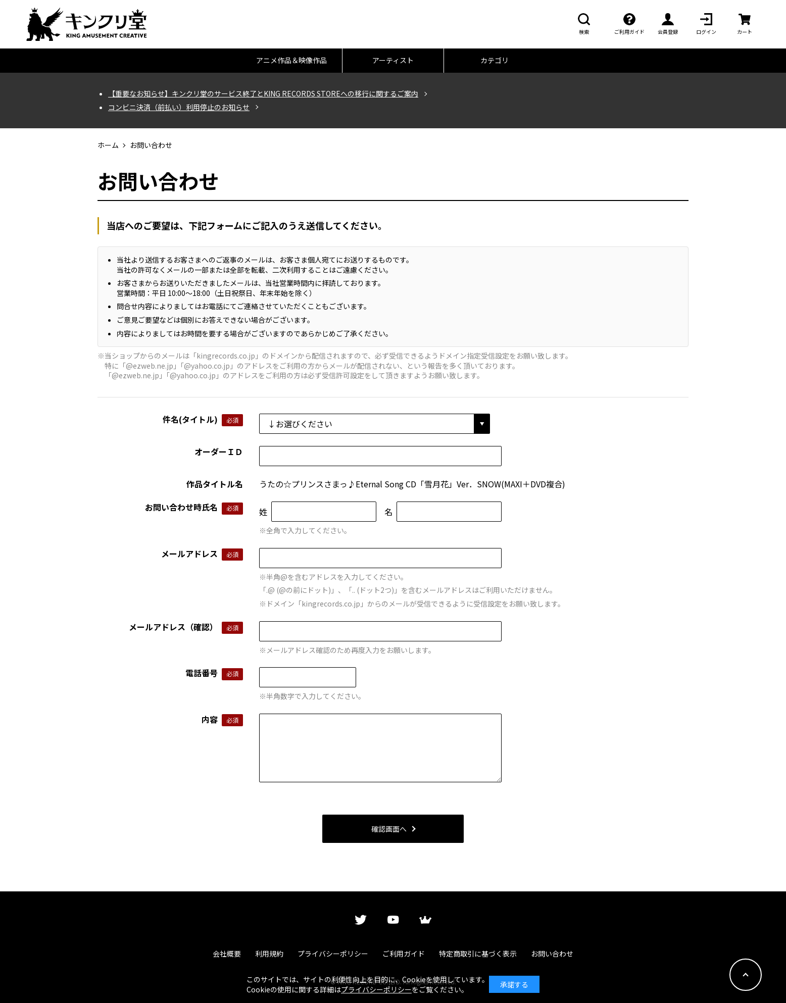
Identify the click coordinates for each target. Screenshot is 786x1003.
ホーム (108, 145)
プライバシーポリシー (333, 953)
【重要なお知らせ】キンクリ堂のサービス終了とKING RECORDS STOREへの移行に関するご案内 (263, 93)
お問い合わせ (552, 953)
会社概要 (227, 953)
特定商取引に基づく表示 (478, 953)
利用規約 (269, 953)
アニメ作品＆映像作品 (291, 60)
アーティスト (393, 60)
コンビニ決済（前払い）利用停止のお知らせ (179, 107)
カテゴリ (494, 60)
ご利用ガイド (403, 953)
